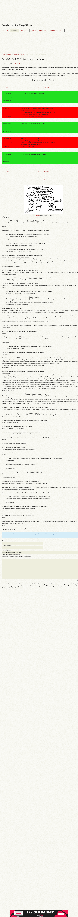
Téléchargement (52, 30)
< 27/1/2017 (6, 87)
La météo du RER (22, 54)
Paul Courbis (18, 63)
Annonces (33, 30)
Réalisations (14, 30)
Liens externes (42, 30)
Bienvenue (6, 30)
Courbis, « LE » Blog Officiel (17, 25)
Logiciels (15, 54)
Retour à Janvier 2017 (43, 87)
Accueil (3, 54)
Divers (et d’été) (24, 30)
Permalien (43, 180)
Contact (61, 30)
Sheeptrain (37, 215)
